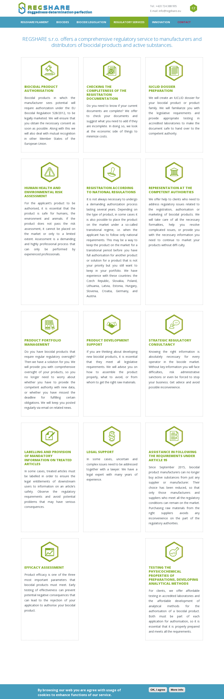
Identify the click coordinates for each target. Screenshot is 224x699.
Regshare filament (35, 22)
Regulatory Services (129, 22)
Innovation (161, 22)
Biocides (62, 22)
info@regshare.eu (170, 11)
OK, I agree (158, 689)
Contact (184, 22)
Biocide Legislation (91, 22)
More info (177, 689)
